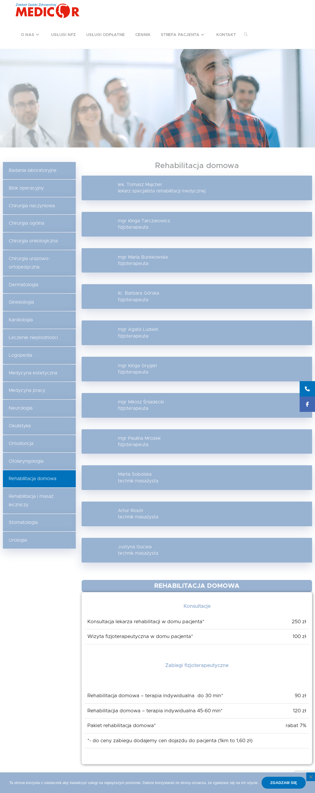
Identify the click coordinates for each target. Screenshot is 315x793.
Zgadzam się (283, 783)
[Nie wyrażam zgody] (310, 776)
